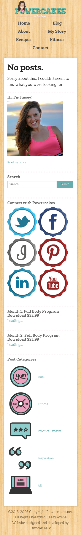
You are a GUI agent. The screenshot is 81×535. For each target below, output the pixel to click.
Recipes (24, 40)
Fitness (57, 40)
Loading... (15, 321)
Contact (40, 48)
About (24, 32)
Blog (57, 24)
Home (24, 24)
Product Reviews (49, 431)
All (40, 485)
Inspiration (46, 458)
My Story (57, 32)
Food (41, 376)
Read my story (16, 162)
